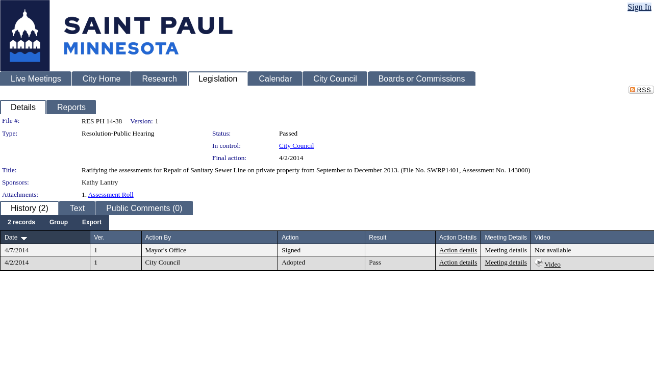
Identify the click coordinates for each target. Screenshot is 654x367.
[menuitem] (21, 223)
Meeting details (506, 250)
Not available (553, 250)
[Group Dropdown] (58, 223)
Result (377, 237)
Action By (158, 237)
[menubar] (54, 222)
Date (11, 237)
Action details (458, 250)
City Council (296, 145)
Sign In (639, 7)
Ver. (99, 237)
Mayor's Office (165, 250)
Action (290, 237)
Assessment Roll (111, 194)
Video (552, 264)
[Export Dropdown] (92, 223)
